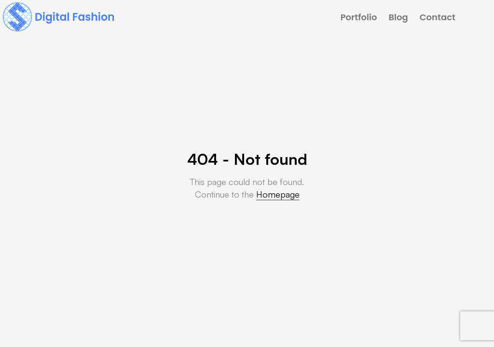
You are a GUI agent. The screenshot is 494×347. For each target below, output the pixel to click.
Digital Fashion (75, 17)
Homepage (278, 194)
